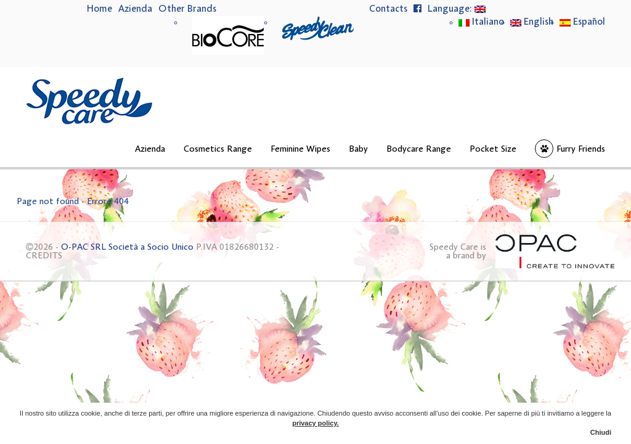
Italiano (481, 22)
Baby (358, 149)
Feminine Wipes (300, 149)
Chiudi (600, 432)
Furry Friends (580, 149)
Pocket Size (493, 149)
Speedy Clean (318, 28)
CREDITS (44, 256)
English (531, 22)
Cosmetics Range (218, 149)
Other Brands (187, 9)
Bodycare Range (418, 149)
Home (99, 9)
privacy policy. (315, 423)
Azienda (135, 9)
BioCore (228, 35)
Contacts (388, 9)
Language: (457, 9)
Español (582, 22)
